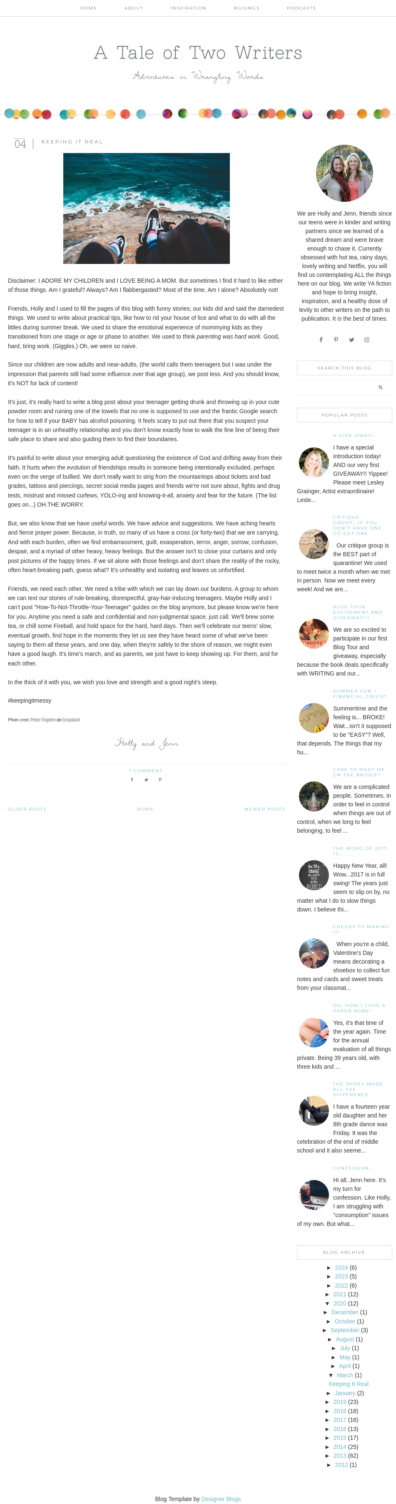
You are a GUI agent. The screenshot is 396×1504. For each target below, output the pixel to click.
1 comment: (147, 770)
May (344, 1357)
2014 (340, 1447)
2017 (340, 1419)
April (345, 1366)
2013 (340, 1455)
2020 (340, 1303)
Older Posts (27, 809)
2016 (340, 1429)
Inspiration (188, 8)
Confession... (353, 1168)
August (345, 1339)
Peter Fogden (43, 720)
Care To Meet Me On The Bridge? (359, 772)
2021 (340, 1294)
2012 (341, 1464)
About (134, 8)
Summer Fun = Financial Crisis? (360, 693)
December (345, 1312)
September (345, 1330)
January (345, 1393)
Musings (247, 8)
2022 (341, 1285)
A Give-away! (353, 435)
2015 (340, 1437)
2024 (341, 1267)
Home (88, 8)
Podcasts (301, 8)
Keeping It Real (73, 141)
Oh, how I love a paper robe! (359, 1008)
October (345, 1321)
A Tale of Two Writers (198, 52)
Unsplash (71, 720)
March (345, 1375)
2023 (341, 1276)
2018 (340, 1411)
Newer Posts (265, 809)
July (345, 1348)
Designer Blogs (221, 1499)
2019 (340, 1402)
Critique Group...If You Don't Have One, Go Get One (358, 525)
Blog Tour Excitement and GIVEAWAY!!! (358, 612)
